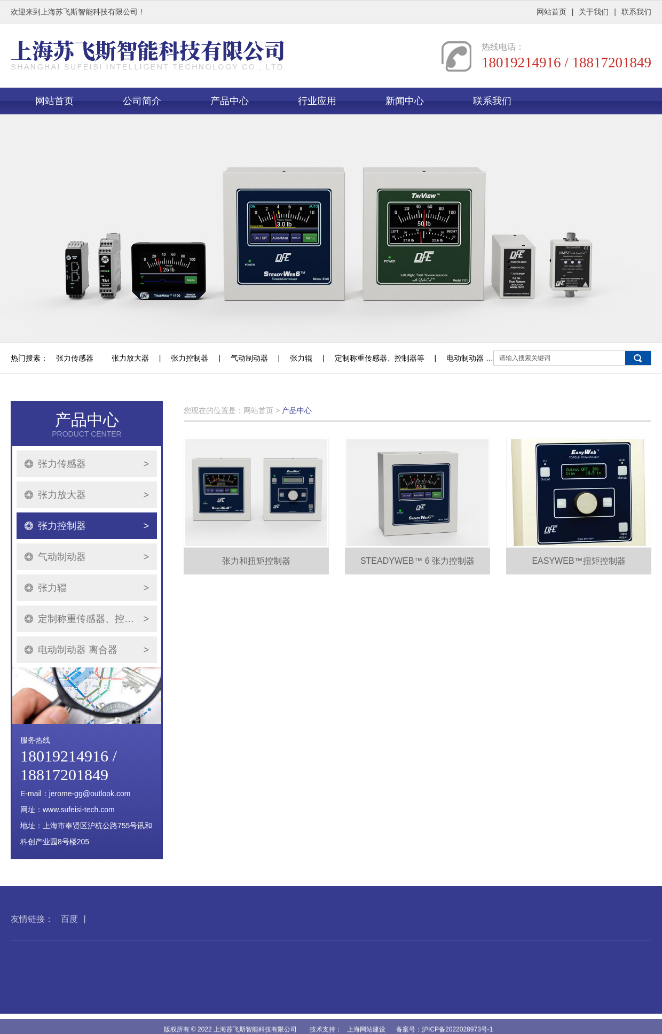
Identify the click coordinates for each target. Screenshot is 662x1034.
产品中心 (229, 101)
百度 (69, 932)
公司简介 (142, 101)
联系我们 (636, 11)
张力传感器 (74, 358)
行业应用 (317, 101)
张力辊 (301, 358)
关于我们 (594, 11)
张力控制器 (189, 358)
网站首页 (551, 11)
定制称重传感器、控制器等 (379, 358)
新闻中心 (404, 101)
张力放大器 (130, 358)
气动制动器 (249, 358)
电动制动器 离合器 (477, 358)
